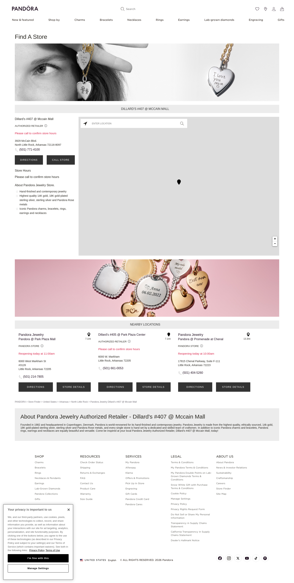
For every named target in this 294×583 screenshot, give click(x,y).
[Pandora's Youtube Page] (247, 558)
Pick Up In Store (134, 483)
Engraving (256, 19)
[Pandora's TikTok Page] (256, 558)
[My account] (274, 9)
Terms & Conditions (182, 462)
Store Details (74, 387)
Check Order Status (91, 462)
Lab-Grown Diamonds (47, 488)
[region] (38, 542)
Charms (79, 19)
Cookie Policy (179, 493)
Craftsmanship (224, 478)
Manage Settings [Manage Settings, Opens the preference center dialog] (38, 568)
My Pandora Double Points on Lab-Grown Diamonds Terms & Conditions (191, 476)
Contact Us (86, 483)
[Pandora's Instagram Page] (229, 558)
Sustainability (224, 472)
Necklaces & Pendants (48, 478)
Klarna (129, 472)
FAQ (82, 478)
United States (50, 402)
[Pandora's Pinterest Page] (265, 558)
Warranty (85, 493)
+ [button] (275, 239)
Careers (220, 483)
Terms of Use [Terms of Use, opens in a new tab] (53, 550)
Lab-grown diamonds (219, 19)
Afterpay (130, 467)
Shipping (85, 467)
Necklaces (134, 19)
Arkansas (64, 402)
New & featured (23, 19)
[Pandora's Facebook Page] (220, 558)
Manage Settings (180, 498)
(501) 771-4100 (29, 149)
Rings (160, 19)
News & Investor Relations (231, 467)
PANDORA (20, 402)
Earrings (184, 19)
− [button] (275, 244)
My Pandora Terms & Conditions (189, 467)
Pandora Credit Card (137, 499)
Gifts (281, 19)
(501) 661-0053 (113, 368)
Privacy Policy (179, 504)
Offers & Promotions (137, 478)
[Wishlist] (257, 9)
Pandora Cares (133, 504)
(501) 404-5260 (193, 372)
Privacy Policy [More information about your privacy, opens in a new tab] (37, 550)
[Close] (68, 510)
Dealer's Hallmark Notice (185, 540)
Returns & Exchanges (92, 472)
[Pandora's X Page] (238, 558)
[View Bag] (282, 9)
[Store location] (265, 9)
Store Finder (34, 402)
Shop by (54, 19)
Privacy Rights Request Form (188, 509)
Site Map (221, 493)
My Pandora (132, 462)
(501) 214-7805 (33, 376)
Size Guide (86, 499)
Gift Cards (131, 493)
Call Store (60, 159)
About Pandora (225, 462)
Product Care (87, 488)
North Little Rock (79, 402)
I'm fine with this (38, 558)
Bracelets (106, 19)
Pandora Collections (46, 493)
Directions (29, 159)
